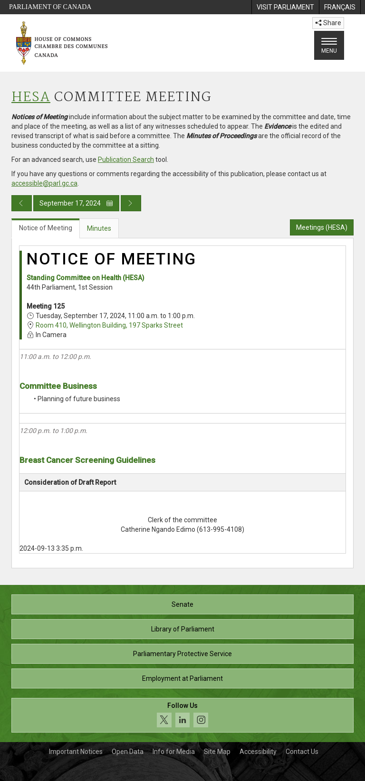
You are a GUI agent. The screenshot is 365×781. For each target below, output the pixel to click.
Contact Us (302, 751)
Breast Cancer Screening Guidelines (87, 460)
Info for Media (174, 751)
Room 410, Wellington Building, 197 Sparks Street (109, 325)
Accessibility (258, 751)
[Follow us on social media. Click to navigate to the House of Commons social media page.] (182, 715)
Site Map (217, 751)
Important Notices (76, 751)
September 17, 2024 (76, 203)
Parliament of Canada (50, 6)
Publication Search (126, 159)
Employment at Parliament (182, 678)
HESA (30, 97)
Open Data (128, 751)
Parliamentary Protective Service (182, 654)
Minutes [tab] (99, 228)
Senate (182, 604)
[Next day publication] (131, 203)
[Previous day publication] (21, 203)
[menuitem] (285, 7)
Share (328, 23)
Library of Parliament (182, 629)
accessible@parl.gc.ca (44, 183)
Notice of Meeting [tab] (45, 228)
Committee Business (58, 386)
